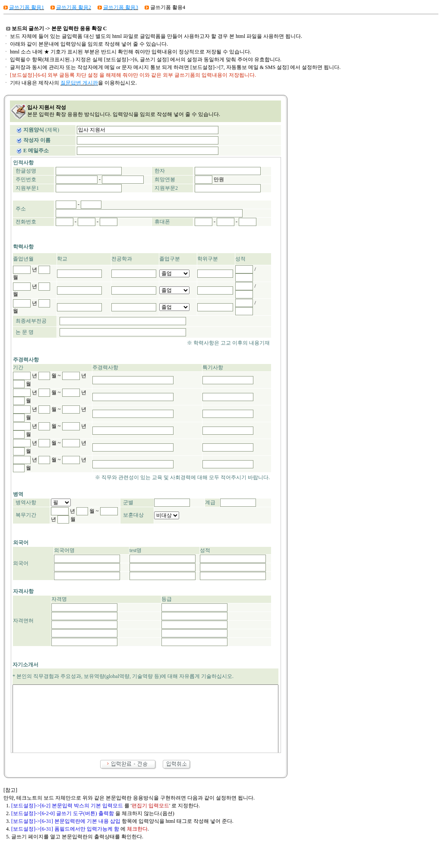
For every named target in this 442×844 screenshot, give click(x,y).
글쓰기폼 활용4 (167, 7)
